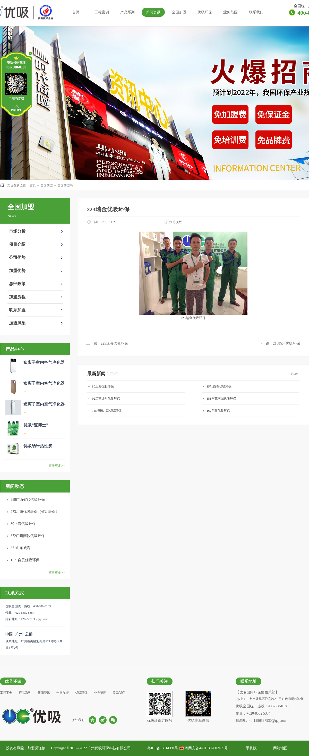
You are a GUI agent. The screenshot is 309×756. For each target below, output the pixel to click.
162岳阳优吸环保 (218, 410)
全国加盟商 (65, 185)
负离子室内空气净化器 (44, 362)
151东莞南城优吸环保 (221, 398)
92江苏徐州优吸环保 (106, 398)
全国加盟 (46, 185)
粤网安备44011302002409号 (206, 748)
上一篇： (107, 343)
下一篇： (279, 343)
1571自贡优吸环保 (25, 560)
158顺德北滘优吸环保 (107, 410)
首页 (76, 12)
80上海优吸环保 (23, 524)
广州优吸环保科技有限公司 (109, 748)
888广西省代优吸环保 (28, 500)
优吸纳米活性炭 (37, 446)
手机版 (250, 748)
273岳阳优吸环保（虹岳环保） (35, 512)
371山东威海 (20, 548)
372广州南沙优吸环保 (28, 536)
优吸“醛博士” (35, 425)
